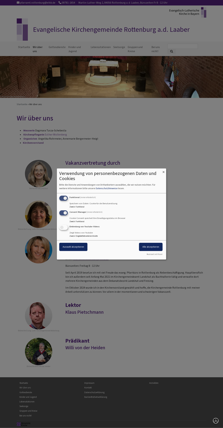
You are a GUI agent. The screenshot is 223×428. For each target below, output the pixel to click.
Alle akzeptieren (150, 247)
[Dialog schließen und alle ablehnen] (163, 170)
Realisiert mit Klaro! (154, 254)
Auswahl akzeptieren (73, 247)
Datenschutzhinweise (107, 188)
